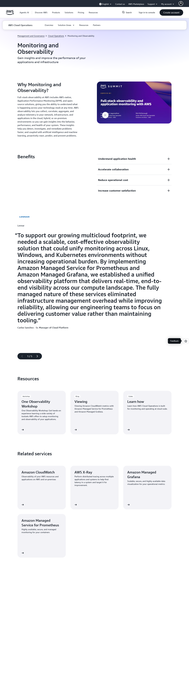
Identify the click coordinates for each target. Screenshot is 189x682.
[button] (41, 12)
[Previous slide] (20, 356)
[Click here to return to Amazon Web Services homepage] (10, 14)
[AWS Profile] (181, 3)
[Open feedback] (185, 341)
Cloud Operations (56, 36)
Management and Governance (31, 36)
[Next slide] (38, 356)
